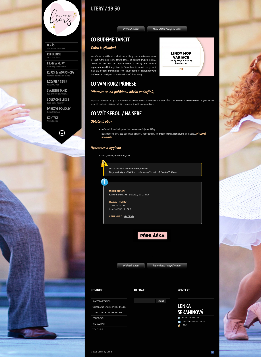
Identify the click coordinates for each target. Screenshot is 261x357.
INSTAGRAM (98, 324)
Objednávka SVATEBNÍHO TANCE (109, 307)
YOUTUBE (97, 329)
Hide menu (62, 133)
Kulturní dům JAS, (118, 194)
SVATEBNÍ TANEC (101, 301)
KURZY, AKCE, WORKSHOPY (107, 312)
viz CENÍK (129, 216)
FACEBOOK (98, 318)
